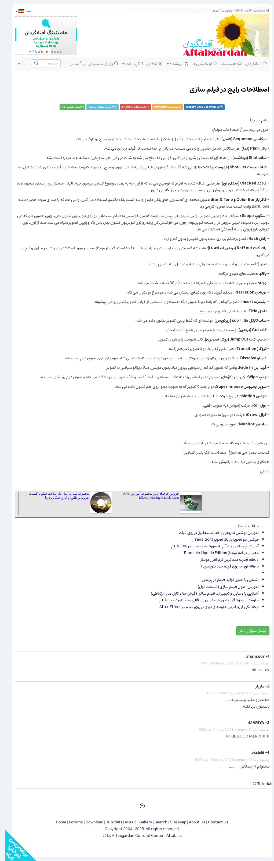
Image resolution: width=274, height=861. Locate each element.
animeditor (156, 107)
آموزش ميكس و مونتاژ (95, 107)
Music (125, 822)
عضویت (222, 11)
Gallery (140, 822)
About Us (192, 822)
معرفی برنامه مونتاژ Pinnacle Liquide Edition (216, 552)
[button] (14, 11)
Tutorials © (257, 783)
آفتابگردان (251, 63)
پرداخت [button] (127, 63)
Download (89, 822)
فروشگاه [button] (173, 63)
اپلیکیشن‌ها (199, 63)
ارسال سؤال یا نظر (248, 631)
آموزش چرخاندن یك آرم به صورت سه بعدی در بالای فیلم (210, 546)
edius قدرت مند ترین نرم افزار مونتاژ (225, 559)
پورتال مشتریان (98, 63)
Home (56, 822)
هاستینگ (226, 63)
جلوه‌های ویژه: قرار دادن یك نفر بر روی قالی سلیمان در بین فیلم (204, 600)
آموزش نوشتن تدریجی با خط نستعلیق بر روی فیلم (214, 532)
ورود (210, 11)
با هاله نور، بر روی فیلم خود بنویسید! (225, 566)
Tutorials (109, 822)
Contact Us (213, 822)
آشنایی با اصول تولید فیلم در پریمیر (225, 579)
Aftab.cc (169, 835)
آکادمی (149, 63)
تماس (71, 63)
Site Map (173, 822)
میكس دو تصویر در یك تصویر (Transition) (220, 539)
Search (155, 822)
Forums (71, 822)
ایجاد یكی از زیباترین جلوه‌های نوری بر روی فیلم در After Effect (204, 606)
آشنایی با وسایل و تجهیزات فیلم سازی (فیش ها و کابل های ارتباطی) (200, 593)
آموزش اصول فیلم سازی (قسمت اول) (223, 586)
